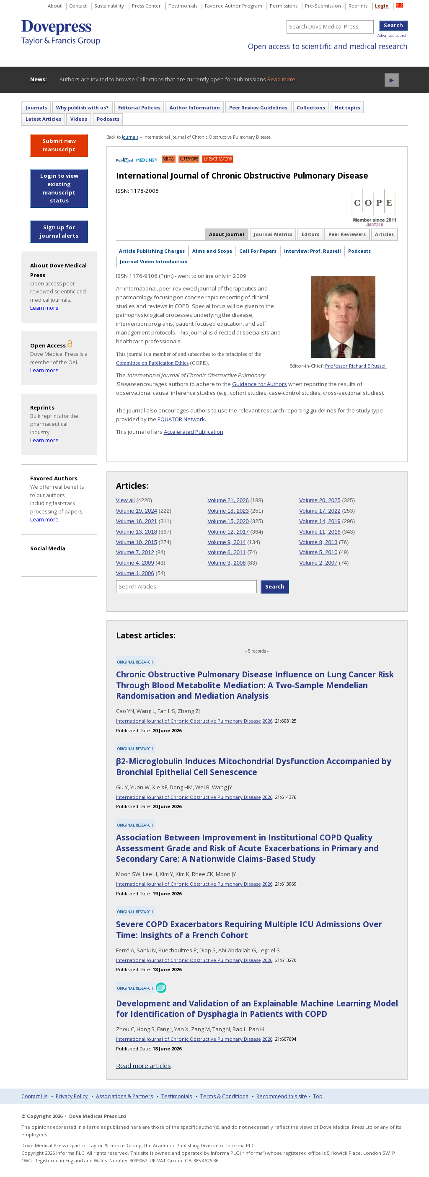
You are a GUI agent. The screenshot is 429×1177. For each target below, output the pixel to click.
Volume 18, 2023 (227, 511)
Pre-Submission (323, 6)
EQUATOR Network (181, 419)
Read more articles (143, 1065)
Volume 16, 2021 (136, 521)
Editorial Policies (139, 107)
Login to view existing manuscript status (59, 188)
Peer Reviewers (347, 234)
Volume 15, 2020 (227, 521)
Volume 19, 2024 (136, 511)
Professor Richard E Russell (356, 366)
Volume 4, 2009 (135, 563)
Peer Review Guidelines (258, 107)
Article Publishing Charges (152, 251)
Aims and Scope (212, 251)
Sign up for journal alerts (59, 231)
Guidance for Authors (259, 384)
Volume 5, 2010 (318, 552)
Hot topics (347, 107)
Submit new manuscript (59, 145)
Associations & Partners (124, 1096)
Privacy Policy (72, 1096)
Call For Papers (258, 251)
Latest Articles (43, 119)
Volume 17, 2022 (319, 511)
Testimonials (182, 6)
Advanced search (392, 35)
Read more (281, 79)
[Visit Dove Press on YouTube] (37, 560)
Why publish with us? (82, 107)
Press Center (146, 6)
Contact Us (34, 1096)
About (55, 6)
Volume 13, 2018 (136, 532)
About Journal (226, 234)
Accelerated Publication (193, 432)
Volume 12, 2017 (227, 532)
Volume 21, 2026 (227, 500)
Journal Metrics (273, 234)
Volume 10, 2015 (136, 542)
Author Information (195, 107)
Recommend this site (281, 1096)
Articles (384, 234)
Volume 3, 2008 (226, 563)
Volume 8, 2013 (318, 542)
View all (125, 500)
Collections (311, 107)
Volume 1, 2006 (135, 573)
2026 (267, 721)
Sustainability (109, 6)
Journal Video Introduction (154, 261)
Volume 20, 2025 (319, 500)
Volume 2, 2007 (318, 563)
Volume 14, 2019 (319, 521)
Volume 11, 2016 (319, 532)
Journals (36, 107)
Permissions (283, 6)
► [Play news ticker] (391, 80)
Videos (78, 119)
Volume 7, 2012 (135, 552)
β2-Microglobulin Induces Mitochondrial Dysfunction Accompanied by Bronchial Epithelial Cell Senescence (253, 766)
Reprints (358, 6)
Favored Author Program (233, 6)
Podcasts (108, 119)
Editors (310, 234)
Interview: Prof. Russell (312, 251)
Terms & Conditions (224, 1096)
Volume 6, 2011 (226, 552)
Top (318, 1096)
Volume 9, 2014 (226, 542)
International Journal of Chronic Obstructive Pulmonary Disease (188, 721)
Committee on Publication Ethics (152, 363)
